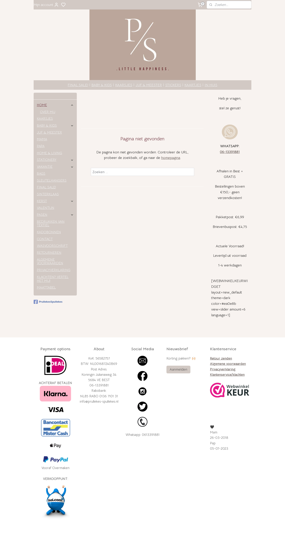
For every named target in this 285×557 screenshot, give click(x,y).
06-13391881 (230, 136)
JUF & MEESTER (149, 69)
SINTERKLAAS (48, 179)
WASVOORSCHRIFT (52, 230)
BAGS (41, 158)
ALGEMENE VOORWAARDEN (50, 246)
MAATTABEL (46, 272)
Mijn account (46, 4)
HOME (55, 90)
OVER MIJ (47, 96)
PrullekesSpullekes (48, 286)
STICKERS (173, 69)
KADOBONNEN (49, 217)
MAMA (42, 124)
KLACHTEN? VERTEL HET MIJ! (52, 263)
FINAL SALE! (78, 69)
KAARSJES (123, 69)
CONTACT (45, 224)
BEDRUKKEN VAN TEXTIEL (51, 208)
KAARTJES (192, 69)
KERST (55, 186)
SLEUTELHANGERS (51, 165)
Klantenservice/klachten (227, 359)
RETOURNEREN (49, 237)
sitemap (157, 549)
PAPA (41, 131)
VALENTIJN (45, 192)
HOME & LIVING (49, 138)
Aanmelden (178, 354)
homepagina (170, 142)
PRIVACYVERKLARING (53, 255)
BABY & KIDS (101, 69)
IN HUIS (211, 69)
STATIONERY (55, 144)
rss (164, 549)
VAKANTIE (55, 151)
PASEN (55, 199)
